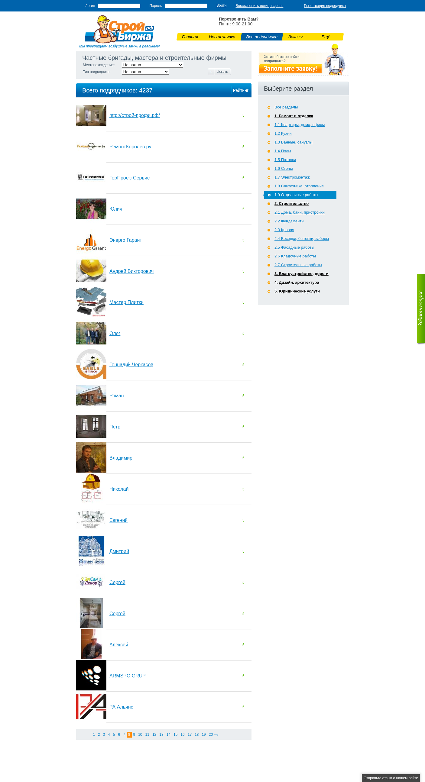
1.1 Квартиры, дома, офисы (299, 124)
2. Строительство (291, 203)
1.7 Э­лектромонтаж (292, 177)
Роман (116, 395)
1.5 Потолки (285, 159)
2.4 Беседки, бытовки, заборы (301, 238)
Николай (118, 489)
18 (197, 734)
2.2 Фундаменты (289, 221)
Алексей (118, 644)
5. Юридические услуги (297, 291)
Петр (114, 426)
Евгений (118, 520)
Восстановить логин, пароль (260, 6)
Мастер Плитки (126, 302)
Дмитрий (119, 551)
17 (190, 734)
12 (154, 734)
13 (161, 734)
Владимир (120, 457)
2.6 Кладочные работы (295, 256)
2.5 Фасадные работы (294, 247)
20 (211, 734)
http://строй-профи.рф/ (134, 115)
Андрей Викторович (131, 271)
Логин (90, 6)
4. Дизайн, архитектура (296, 282)
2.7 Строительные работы (298, 265)
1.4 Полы (282, 151)
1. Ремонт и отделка (293, 116)
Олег (114, 333)
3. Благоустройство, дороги (301, 273)
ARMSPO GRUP (127, 675)
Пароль (155, 6)
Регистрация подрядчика (325, 6)
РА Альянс (121, 706)
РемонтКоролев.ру (130, 146)
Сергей (117, 582)
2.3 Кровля (284, 230)
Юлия (115, 209)
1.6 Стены (283, 168)
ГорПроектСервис (129, 177)
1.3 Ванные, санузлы (293, 142)
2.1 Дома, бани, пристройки (299, 212)
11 (147, 734)
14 (168, 734)
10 (140, 734)
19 (204, 734)
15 (175, 734)
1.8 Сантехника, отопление (299, 186)
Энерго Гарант (125, 240)
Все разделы (286, 107)
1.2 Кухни (283, 133)
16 (182, 734)
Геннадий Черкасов (131, 364)
